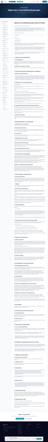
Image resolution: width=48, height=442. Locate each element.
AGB (36, 425)
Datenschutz (37, 426)
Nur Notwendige (33, 438)
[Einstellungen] (28, 439)
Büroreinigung (19, 428)
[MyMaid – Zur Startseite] (4, 1)
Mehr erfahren (10, 439)
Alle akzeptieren (39, 438)
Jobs (27, 426)
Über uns (28, 425)
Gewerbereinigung (20, 427)
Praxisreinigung (20, 429)
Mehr (26, 1)
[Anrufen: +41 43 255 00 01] (33, 1)
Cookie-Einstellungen (38, 427)
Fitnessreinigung (20, 430)
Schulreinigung (19, 431)
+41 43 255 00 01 (29, 418)
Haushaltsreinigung (20, 425)
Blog (27, 428)
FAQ (27, 427)
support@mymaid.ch (19, 418)
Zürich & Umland (20, 426)
